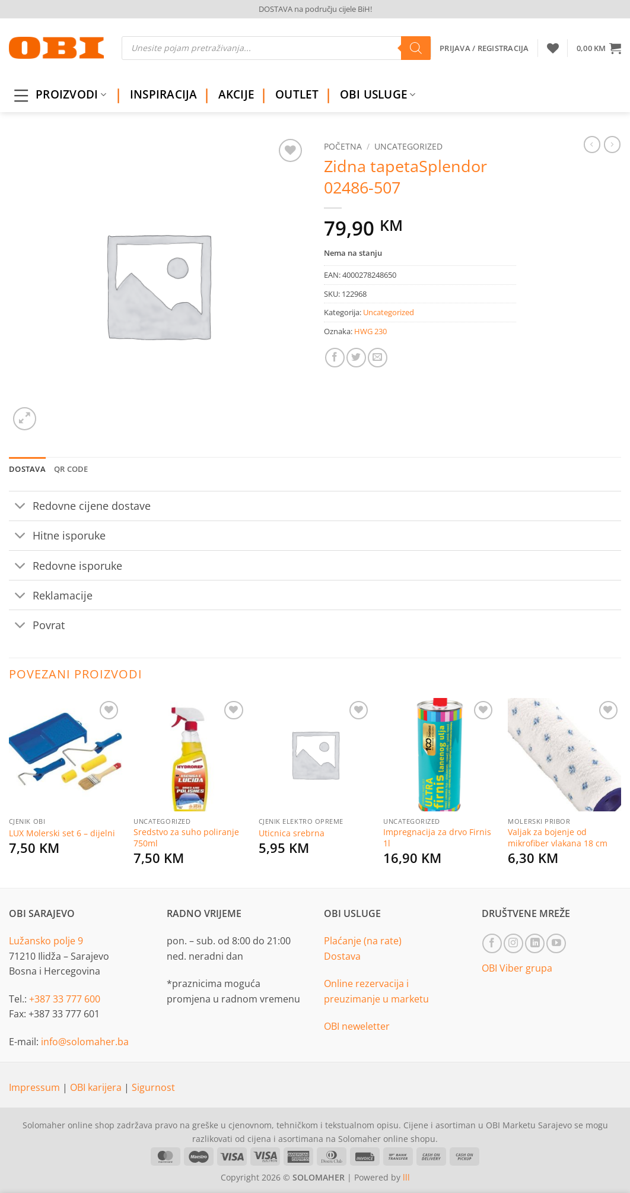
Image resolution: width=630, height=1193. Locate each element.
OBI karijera (97, 1087)
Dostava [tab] (27, 469)
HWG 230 (370, 331)
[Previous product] (612, 144)
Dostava (342, 956)
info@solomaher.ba (85, 1041)
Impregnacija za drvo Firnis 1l (437, 838)
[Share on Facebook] (335, 357)
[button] (599, 48)
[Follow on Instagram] (513, 943)
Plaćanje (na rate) (363, 940)
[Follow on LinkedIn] (535, 943)
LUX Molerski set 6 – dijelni (62, 833)
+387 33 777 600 (64, 998)
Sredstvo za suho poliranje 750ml (186, 838)
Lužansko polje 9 (46, 940)
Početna (343, 146)
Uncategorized (408, 146)
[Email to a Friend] (377, 357)
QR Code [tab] (71, 469)
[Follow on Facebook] (492, 943)
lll (406, 1177)
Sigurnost (153, 1087)
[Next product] (592, 144)
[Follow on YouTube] (556, 943)
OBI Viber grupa (517, 968)
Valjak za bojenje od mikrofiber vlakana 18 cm (557, 838)
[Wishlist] (553, 48)
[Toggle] (20, 507)
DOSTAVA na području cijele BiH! (315, 9)
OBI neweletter (357, 1026)
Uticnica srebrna (291, 833)
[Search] (416, 48)
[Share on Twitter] (356, 357)
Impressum (35, 1087)
